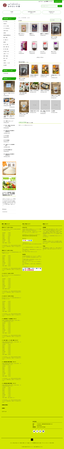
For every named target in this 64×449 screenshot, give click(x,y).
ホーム (20, 17)
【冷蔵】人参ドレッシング (12, 116)
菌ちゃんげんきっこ (22, 33)
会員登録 (46, 1)
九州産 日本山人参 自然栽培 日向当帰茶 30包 (9, 154)
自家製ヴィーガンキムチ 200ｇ (6, 103)
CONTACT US (51, 12)
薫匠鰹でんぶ (31, 33)
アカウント (41, 1)
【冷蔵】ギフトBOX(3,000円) (44, 90)
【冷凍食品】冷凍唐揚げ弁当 (34, 75)
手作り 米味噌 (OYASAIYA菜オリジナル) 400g (45, 111)
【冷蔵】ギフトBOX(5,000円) (34, 90)
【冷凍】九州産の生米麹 (6, 116)
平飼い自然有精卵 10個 (12, 105)
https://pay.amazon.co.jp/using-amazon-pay (29, 235)
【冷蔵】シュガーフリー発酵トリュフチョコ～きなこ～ (23, 114)
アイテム (57, 1)
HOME (12, 12)
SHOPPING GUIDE (31, 12)
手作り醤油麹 (7, 140)
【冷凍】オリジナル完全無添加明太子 (9, 145)
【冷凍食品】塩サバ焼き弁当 (44, 75)
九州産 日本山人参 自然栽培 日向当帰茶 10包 (9, 131)
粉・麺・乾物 (24, 17)
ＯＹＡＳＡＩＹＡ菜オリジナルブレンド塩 (9, 94)
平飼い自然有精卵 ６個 (8, 149)
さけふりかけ (42, 51)
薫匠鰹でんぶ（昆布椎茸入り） (45, 33)
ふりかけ (28, 17)
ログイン (51, 1)
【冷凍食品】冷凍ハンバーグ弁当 (55, 76)
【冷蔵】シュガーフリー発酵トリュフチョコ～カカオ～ (55, 96)
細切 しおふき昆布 (54, 37)
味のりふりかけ (53, 51)
